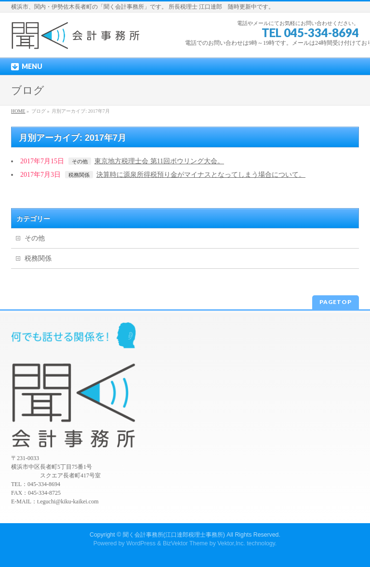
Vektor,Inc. (231, 543)
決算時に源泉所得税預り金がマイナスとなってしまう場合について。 (200, 174)
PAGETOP (335, 301)
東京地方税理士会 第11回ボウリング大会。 (159, 161)
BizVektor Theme (185, 543)
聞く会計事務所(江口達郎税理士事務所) (174, 534)
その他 (80, 161)
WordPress (141, 543)
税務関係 (79, 175)
